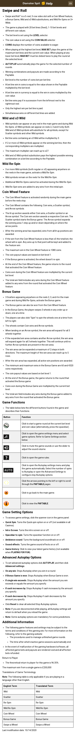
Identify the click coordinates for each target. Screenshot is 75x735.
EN (70, 3)
